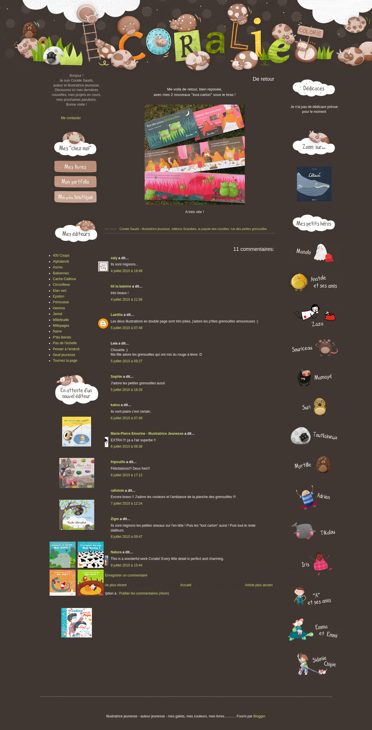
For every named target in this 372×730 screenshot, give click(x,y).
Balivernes (61, 273)
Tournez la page (65, 361)
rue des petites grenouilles (249, 229)
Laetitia (117, 315)
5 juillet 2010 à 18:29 (127, 390)
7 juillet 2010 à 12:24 (127, 503)
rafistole (117, 491)
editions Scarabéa (184, 229)
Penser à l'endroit (66, 349)
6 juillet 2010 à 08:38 (127, 446)
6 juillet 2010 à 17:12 (127, 475)
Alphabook (61, 261)
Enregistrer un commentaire (126, 575)
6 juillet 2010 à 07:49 (127, 418)
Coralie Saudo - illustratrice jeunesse (144, 229)
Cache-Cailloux (64, 279)
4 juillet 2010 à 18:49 (127, 271)
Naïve (57, 331)
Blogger (259, 716)
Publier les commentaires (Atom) (144, 593)
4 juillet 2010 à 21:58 (127, 300)
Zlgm (115, 519)
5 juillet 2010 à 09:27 (127, 361)
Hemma (59, 308)
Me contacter (71, 118)
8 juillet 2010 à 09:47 (127, 537)
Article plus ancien (259, 585)
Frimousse (61, 302)
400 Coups (61, 255)
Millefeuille (61, 320)
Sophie (116, 377)
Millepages (61, 326)
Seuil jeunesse (64, 355)
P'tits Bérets (62, 337)
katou (115, 405)
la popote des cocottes (213, 229)
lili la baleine (121, 286)
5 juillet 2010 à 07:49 (127, 328)
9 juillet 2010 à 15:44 (127, 565)
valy (114, 258)
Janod (57, 314)
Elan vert (59, 291)
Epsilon (58, 296)
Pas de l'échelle (65, 343)
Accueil (185, 585)
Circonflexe (61, 285)
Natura (116, 552)
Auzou (58, 267)
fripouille (118, 462)
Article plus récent (113, 585)
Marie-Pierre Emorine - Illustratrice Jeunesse (147, 434)
